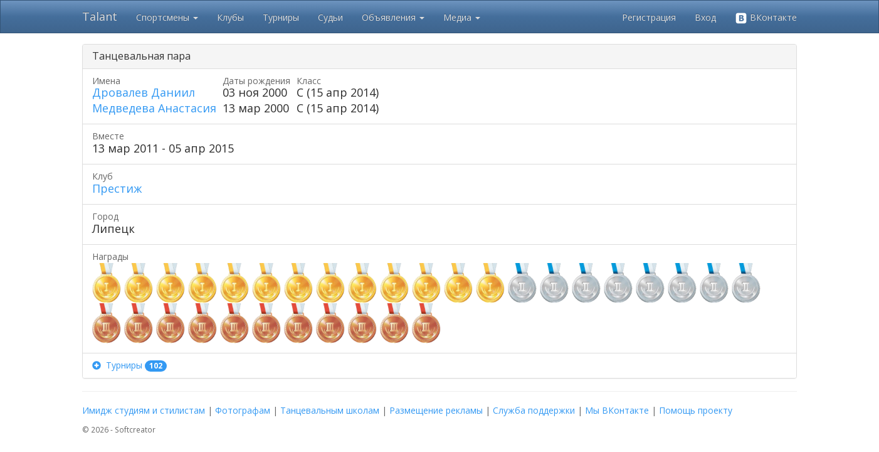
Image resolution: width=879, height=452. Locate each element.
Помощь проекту (695, 410)
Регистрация (649, 17)
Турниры (281, 17)
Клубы (230, 17)
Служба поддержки (534, 410)
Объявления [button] (393, 17)
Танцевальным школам (329, 410)
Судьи (330, 17)
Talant (99, 16)
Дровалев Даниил (143, 92)
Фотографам (242, 410)
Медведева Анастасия (154, 108)
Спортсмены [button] (167, 17)
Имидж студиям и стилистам (143, 410)
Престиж (117, 188)
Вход (705, 17)
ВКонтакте (766, 17)
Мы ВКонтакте (617, 410)
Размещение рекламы (436, 410)
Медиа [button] (461, 17)
